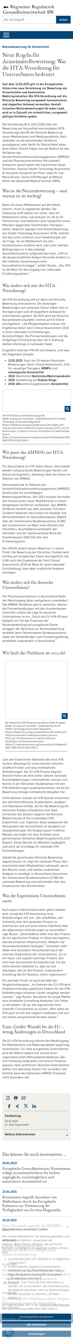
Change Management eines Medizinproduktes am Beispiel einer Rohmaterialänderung (29, 1250)
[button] (9, 1106)
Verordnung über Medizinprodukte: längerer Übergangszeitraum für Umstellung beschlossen (36, 1303)
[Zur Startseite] (29, 9)
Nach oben (9, 1319)
